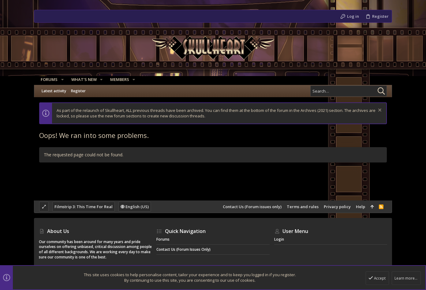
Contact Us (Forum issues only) (252, 206)
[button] (60, 79)
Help (360, 206)
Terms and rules (303, 206)
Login (279, 239)
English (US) (135, 206)
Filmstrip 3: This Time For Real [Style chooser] (83, 206)
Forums (163, 239)
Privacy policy (337, 206)
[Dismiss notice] (379, 111)
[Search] (349, 91)
